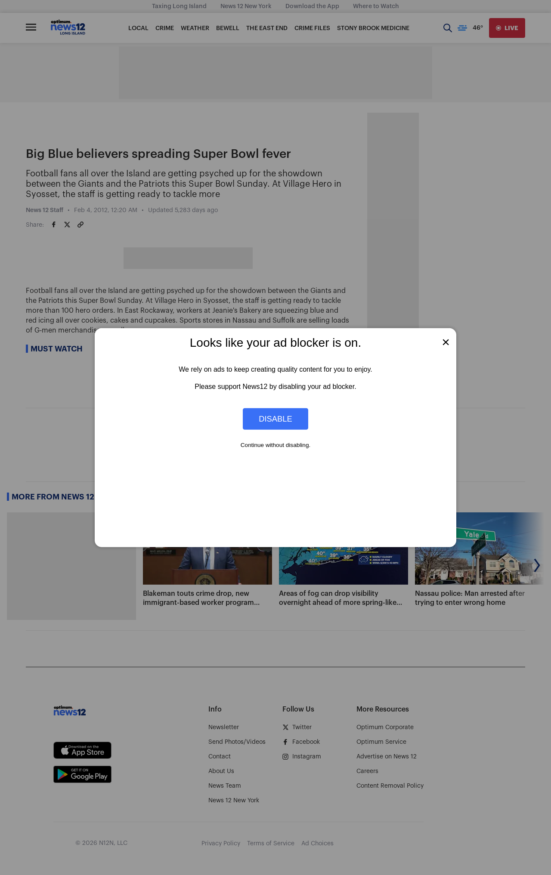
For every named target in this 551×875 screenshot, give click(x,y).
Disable (275, 418)
